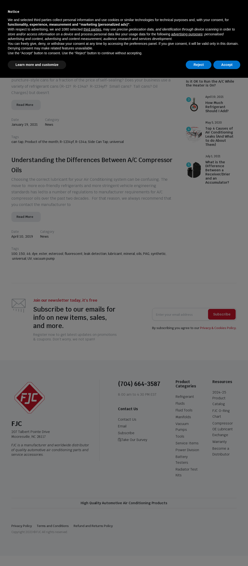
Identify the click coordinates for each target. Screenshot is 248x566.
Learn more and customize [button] (37, 553)
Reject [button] (199, 553)
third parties (92, 517)
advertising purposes (186, 522)
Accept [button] (226, 553)
